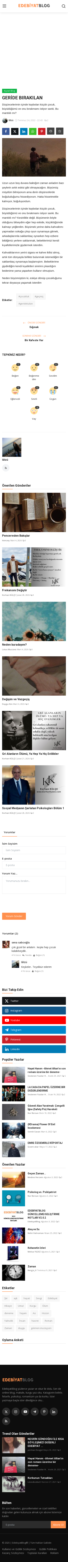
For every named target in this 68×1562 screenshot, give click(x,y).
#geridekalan (25, 303)
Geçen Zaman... (37, 1173)
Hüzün (45, 1313)
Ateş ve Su (33, 1229)
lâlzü (5, 459)
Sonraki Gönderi (34, 335)
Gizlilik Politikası (48, 1549)
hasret (35, 1320)
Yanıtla (27, 955)
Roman (48, 1320)
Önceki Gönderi (34, 322)
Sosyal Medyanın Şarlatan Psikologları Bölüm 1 (33, 808)
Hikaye (8, 1305)
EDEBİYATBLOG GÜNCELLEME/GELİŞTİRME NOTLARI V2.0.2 (44, 1214)
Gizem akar (33, 1146)
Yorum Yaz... (9, 873)
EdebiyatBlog (34, 1221)
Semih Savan (34, 1131)
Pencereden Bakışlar (16, 535)
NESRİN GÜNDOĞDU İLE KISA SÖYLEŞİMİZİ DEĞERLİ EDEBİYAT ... (46, 1442)
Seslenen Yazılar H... (37, 1076)
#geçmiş (39, 296)
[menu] (4, 6)
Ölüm (45, 1305)
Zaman (32, 1266)
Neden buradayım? (14, 644)
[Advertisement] (34, 53)
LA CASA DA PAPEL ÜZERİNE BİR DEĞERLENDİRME (46, 1089)
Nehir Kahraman (36, 1233)
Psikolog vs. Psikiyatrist (42, 1192)
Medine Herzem (35, 1177)
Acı (34, 1313)
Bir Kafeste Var (34, 340)
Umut (21, 1305)
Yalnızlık (8, 1320)
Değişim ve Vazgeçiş (16, 699)
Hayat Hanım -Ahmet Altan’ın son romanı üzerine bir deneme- (47, 1070)
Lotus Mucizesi (9, 649)
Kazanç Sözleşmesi (13, 1553)
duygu (21, 1328)
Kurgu (33, 1305)
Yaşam (23, 1313)
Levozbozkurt (34, 1482)
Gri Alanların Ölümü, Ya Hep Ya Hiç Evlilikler (30, 753)
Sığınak (34, 327)
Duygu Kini (7, 704)
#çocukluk (23, 296)
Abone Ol (58, 1524)
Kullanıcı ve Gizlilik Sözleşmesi (19, 1549)
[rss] (6, 1421)
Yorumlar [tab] (9, 832)
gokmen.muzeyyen (41, 1328)
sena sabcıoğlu (21, 942)
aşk (15, 1298)
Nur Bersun (33, 1113)
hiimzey (6, 540)
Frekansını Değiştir (14, 590)
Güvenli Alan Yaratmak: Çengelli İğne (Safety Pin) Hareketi (46, 1107)
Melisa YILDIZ (34, 1251)
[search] (63, 6)
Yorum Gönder (14, 916)
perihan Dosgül (35, 1450)
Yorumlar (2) (10, 933)
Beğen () (39, 955)
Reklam (54, 1553)
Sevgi (39, 1298)
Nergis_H (32, 1270)
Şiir (6, 1298)
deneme (8, 1313)
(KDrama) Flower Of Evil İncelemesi (41, 1126)
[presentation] (29, 903)
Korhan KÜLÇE (9, 595)
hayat (27, 1298)
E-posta (7, 858)
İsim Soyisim (9, 843)
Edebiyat (52, 1298)
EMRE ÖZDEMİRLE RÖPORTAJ (45, 1143)
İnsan (22, 1320)
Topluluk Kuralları (37, 1553)
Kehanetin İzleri (37, 1247)
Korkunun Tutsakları (40, 1478)
